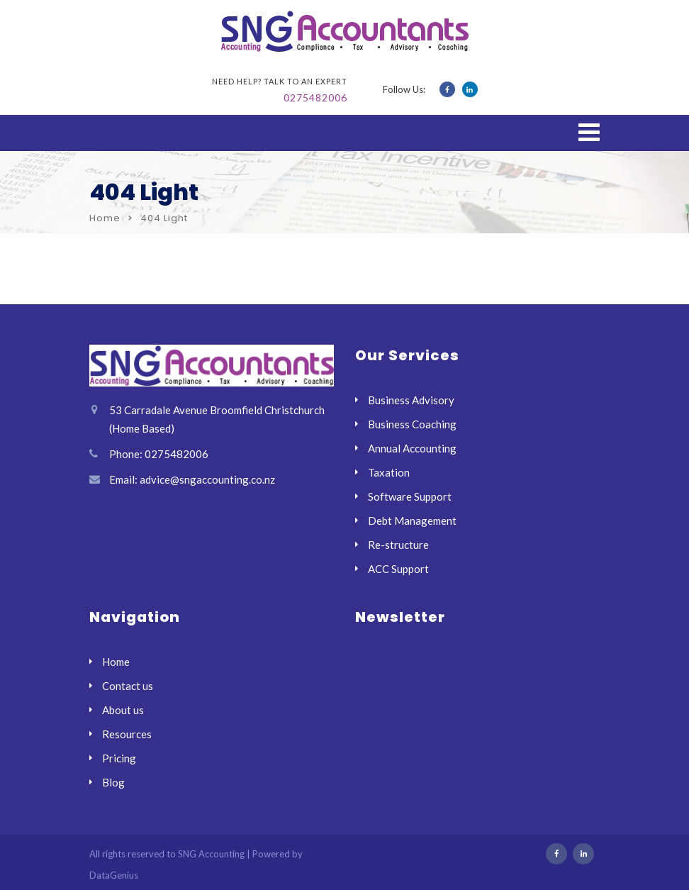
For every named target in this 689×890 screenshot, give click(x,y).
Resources (127, 734)
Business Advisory (411, 400)
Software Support (410, 496)
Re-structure (398, 544)
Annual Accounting (412, 448)
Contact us (127, 685)
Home (105, 218)
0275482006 (315, 97)
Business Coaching (412, 424)
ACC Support (398, 568)
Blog (113, 782)
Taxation (389, 472)
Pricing (119, 758)
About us (123, 709)
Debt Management (412, 520)
